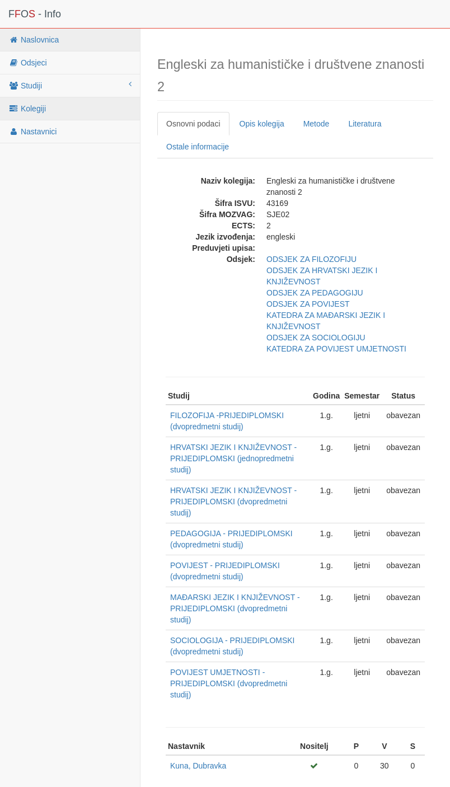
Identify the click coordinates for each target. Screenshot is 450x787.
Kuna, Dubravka (198, 765)
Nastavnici (32, 131)
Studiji (70, 85)
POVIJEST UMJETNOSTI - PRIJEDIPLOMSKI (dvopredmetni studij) (228, 683)
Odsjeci (27, 62)
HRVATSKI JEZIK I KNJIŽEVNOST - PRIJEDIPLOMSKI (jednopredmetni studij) (233, 458)
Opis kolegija (262, 123)
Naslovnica (33, 39)
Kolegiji (27, 108)
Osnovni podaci (193, 123)
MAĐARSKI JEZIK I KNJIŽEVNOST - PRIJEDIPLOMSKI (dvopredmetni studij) (235, 608)
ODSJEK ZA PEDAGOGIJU (314, 292)
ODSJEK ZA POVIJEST (308, 303)
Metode (316, 123)
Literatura (364, 123)
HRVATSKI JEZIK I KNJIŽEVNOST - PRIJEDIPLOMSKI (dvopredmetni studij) (233, 501)
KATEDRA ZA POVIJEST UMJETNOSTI (336, 348)
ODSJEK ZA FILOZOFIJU (311, 259)
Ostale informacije (197, 146)
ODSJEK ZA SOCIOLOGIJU (315, 337)
